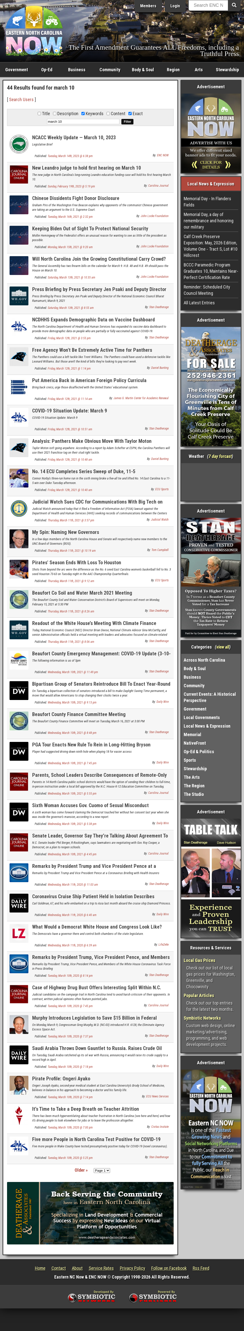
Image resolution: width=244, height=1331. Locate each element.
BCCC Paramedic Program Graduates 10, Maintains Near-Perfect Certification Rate (211, 271)
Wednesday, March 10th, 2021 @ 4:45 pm (72, 854)
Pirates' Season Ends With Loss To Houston (76, 562)
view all (222, 647)
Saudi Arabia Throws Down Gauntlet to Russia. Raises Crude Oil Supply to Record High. (97, 1051)
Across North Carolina (204, 660)
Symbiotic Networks (202, 1018)
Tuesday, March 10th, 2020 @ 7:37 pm (70, 1036)
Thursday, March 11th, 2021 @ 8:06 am (71, 642)
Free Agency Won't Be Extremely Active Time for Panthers (92, 350)
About (77, 1268)
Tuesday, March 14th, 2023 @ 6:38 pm (70, 156)
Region (173, 69)
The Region (194, 785)
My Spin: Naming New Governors (65, 532)
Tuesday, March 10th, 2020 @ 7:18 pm (70, 1067)
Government (16, 69)
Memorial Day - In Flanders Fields (207, 201)
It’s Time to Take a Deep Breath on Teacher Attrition (85, 1109)
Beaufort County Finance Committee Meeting (79, 714)
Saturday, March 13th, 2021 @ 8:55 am (71, 308)
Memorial (192, 734)
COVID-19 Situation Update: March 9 (69, 411)
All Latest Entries (199, 302)
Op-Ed (46, 69)
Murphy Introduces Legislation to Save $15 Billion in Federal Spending (94, 1021)
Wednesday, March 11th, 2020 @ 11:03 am (73, 884)
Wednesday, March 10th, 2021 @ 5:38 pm (72, 824)
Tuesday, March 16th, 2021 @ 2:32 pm (70, 217)
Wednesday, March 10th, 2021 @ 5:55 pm (72, 793)
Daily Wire (163, 702)
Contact (59, 1268)
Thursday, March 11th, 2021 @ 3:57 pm (71, 520)
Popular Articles (199, 995)
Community (110, 69)
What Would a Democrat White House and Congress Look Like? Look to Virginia (97, 930)
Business (76, 69)
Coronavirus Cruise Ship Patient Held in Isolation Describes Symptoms (93, 899)
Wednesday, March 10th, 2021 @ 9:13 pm (72, 702)
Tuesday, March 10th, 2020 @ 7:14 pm (70, 1097)
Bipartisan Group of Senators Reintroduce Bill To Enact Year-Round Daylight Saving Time (101, 687)
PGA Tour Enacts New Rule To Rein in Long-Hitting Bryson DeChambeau (91, 747)
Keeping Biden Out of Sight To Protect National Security (90, 229)
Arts (199, 69)
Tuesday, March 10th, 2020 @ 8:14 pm (70, 975)
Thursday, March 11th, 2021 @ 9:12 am (71, 581)
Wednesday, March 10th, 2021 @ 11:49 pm (73, 672)
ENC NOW (163, 155)
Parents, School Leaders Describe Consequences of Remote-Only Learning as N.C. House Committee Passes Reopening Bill (99, 778)
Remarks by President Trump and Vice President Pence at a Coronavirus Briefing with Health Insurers (94, 869)
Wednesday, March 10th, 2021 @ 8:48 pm (72, 733)
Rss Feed (201, 1268)
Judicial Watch (160, 519)
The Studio (194, 794)
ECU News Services (157, 1096)
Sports (190, 760)
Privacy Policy (132, 1268)
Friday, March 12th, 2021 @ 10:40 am (70, 490)
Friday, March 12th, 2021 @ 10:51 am (70, 429)
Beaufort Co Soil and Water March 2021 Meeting (82, 593)
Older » (81, 1170)
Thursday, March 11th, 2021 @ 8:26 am (71, 611)
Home (40, 1268)
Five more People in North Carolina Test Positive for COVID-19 (96, 1139)
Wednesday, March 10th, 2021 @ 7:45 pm (72, 763)
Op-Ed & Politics (199, 751)
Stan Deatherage (159, 307)
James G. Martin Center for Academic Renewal (141, 398)
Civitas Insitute (160, 1127)
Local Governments (202, 717)
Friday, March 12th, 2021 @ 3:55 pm (69, 338)
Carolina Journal (158, 185)
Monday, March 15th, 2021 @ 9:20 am (70, 247)
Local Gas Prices (199, 960)
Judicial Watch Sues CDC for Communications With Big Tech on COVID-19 (97, 505)
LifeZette (164, 944)
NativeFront (195, 743)
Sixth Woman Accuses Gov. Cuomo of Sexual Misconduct (90, 805)
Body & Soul (143, 69)
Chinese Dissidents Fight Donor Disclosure (75, 198)
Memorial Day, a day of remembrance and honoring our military (208, 221)
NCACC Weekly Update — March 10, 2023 (74, 137)
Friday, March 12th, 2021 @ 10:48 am (70, 459)
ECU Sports (162, 489)
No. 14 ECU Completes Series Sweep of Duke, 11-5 (83, 471)
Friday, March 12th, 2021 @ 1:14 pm (69, 368)
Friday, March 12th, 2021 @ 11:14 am (70, 399)
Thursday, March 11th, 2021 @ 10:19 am (72, 550)
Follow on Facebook (169, 1268)
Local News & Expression (207, 726)
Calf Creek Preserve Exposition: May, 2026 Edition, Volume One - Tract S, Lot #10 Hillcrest (210, 246)
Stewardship (227, 69)
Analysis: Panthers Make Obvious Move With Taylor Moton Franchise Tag (92, 444)
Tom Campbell (160, 550)
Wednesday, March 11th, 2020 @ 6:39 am (72, 945)
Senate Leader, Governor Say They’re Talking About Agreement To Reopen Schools (100, 839)
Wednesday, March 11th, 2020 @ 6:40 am (72, 915)
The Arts (192, 777)
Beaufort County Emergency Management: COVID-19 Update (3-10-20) (101, 656)
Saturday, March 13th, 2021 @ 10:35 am (71, 277)
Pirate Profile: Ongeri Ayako (61, 1079)
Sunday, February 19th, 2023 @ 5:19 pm (71, 186)
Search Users (21, 99)
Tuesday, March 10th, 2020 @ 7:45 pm (70, 1006)
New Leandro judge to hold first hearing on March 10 (86, 168)
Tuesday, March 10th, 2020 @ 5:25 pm (70, 1158)
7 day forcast (220, 456)
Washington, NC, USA (211, 482)
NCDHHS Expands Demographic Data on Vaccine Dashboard (93, 320)
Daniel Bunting (160, 368)
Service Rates (101, 1268)
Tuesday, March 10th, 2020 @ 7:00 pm (70, 1127)
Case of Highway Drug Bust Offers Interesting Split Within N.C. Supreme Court (96, 990)
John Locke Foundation (155, 216)
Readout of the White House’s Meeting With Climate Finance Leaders (94, 626)
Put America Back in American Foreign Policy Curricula (89, 380)
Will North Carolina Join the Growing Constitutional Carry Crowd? (99, 259)
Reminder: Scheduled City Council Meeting (207, 290)
